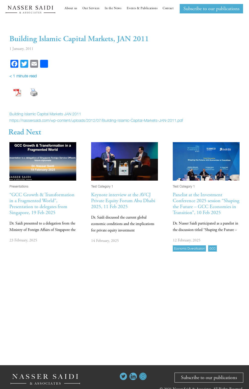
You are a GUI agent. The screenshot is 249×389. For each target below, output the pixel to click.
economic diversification (189, 248)
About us (71, 8)
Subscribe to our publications (211, 9)
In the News (113, 8)
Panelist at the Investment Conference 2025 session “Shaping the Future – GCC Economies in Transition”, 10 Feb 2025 (206, 204)
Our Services (91, 8)
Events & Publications (142, 8)
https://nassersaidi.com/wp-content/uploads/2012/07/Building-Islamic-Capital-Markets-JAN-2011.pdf (96, 120)
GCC (212, 248)
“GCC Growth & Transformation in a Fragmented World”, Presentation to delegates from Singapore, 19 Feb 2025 (42, 204)
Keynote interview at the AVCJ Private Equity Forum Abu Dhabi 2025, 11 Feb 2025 (123, 201)
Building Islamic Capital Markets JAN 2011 (45, 114)
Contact (168, 8)
